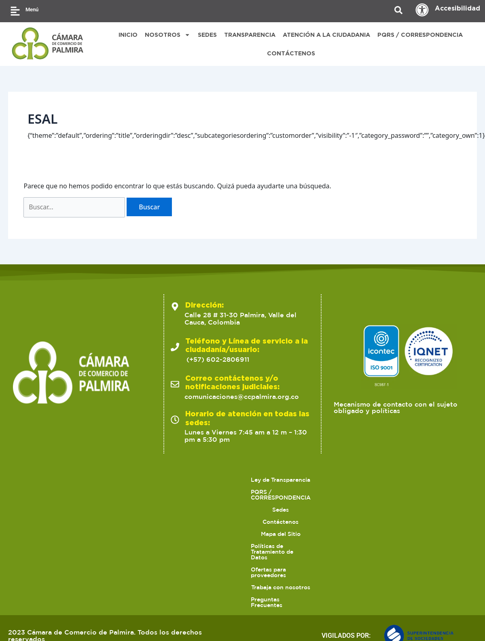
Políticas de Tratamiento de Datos (400, 578)
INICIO (128, 35)
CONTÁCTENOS (291, 53)
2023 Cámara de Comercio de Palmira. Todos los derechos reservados (105, 621)
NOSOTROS (167, 35)
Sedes (220, 578)
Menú (31, 9)
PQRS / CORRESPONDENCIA (420, 35)
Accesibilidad (457, 8)
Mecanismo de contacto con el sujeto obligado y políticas (395, 505)
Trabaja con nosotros (247, 590)
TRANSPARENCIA (249, 35)
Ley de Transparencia (67, 578)
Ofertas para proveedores (166, 590)
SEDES (207, 35)
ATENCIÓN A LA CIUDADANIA (326, 35)
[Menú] (15, 11)
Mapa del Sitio (317, 578)
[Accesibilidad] (422, 10)
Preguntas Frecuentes (324, 590)
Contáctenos (263, 578)
